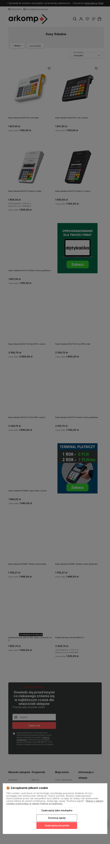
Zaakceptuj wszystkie (57, 825)
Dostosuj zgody (57, 817)
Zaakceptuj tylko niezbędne (56, 810)
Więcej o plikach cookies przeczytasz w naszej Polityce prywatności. (54, 802)
